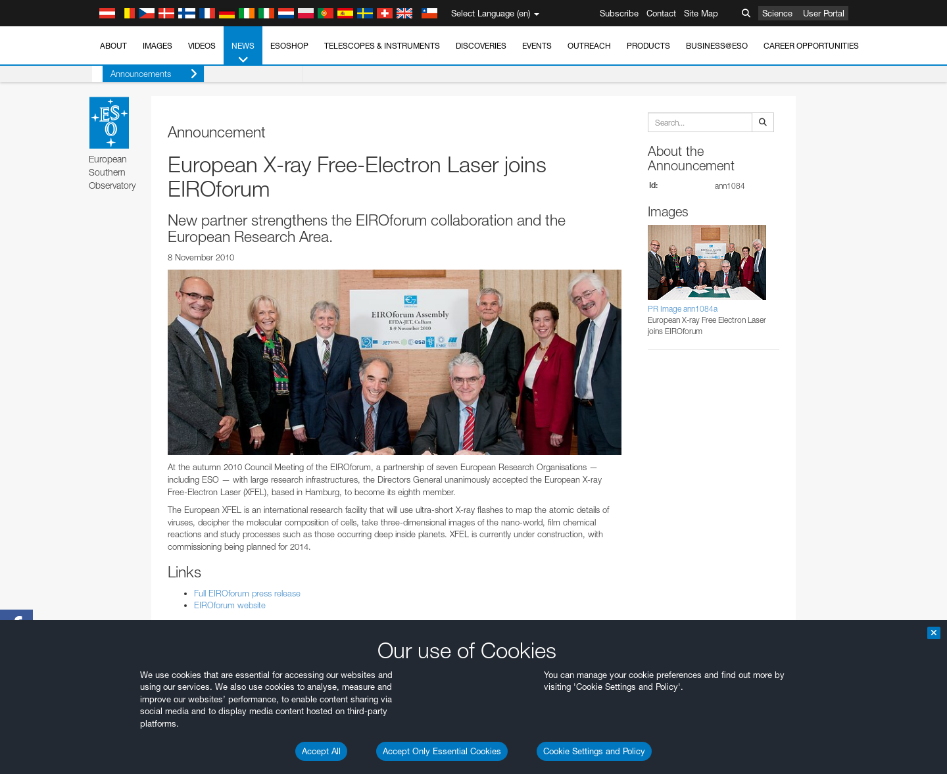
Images (157, 46)
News (243, 53)
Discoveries (481, 46)
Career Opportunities (811, 46)
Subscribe (619, 13)
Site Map (701, 13)
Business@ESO (717, 46)
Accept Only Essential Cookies (442, 751)
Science (777, 13)
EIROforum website (230, 605)
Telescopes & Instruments (382, 46)
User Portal (823, 13)
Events (537, 46)
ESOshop (289, 46)
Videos (202, 46)
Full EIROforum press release (247, 593)
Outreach (589, 46)
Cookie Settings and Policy (594, 751)
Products (648, 46)
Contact (661, 13)
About (113, 46)
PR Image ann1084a (682, 309)
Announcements (143, 74)
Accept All (321, 751)
